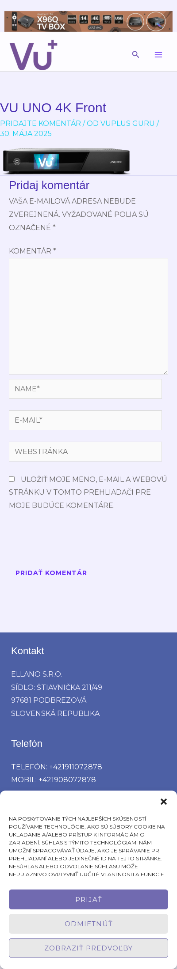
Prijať (88, 899)
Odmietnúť (89, 924)
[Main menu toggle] (158, 54)
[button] (163, 801)
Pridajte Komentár (40, 123)
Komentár (32, 251)
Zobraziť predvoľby (88, 948)
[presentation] (76, 541)
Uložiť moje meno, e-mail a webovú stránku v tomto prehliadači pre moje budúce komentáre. (88, 492)
